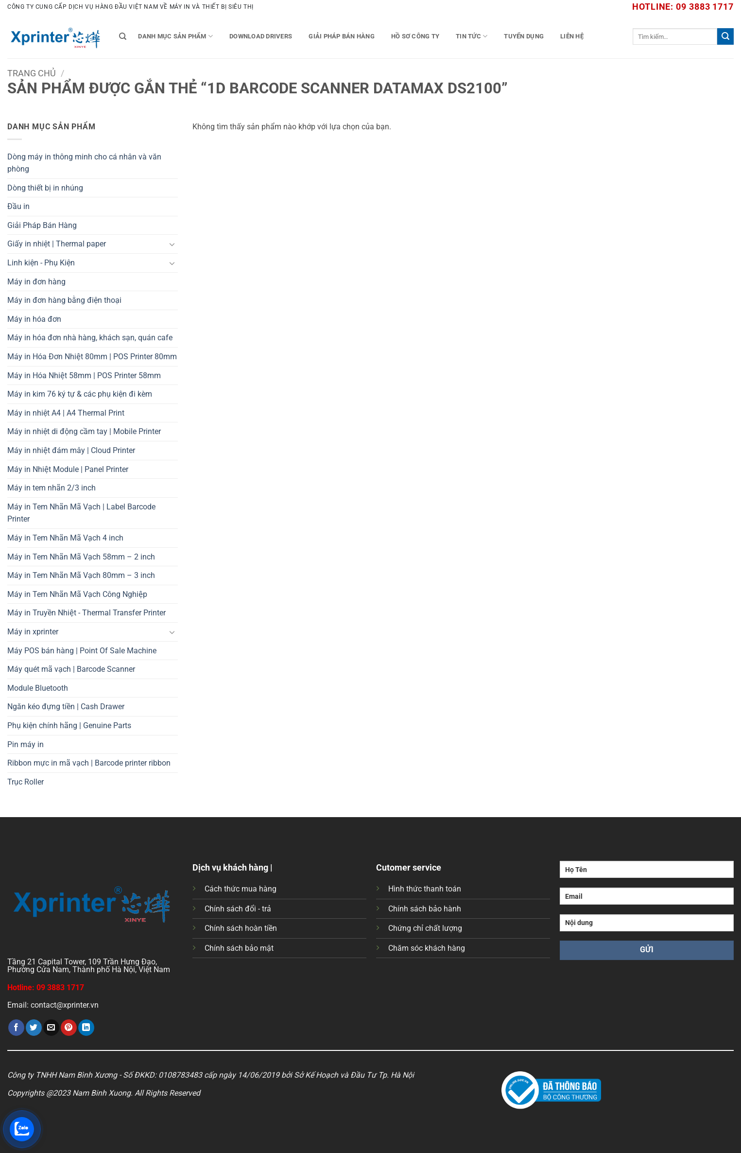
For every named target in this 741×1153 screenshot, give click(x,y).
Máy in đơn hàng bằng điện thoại (64, 300)
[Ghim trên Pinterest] (69, 1027)
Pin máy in (25, 744)
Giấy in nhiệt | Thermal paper (56, 243)
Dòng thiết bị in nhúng (45, 187)
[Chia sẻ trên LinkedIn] (86, 1027)
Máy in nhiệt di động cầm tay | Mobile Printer (84, 431)
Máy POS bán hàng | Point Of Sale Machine (81, 650)
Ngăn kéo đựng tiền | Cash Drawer (65, 706)
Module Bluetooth (37, 688)
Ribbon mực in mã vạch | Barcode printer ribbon (89, 763)
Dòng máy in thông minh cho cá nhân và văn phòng (84, 163)
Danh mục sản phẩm (175, 36)
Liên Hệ (572, 36)
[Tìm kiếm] (122, 36)
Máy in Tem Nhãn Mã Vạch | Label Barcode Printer (81, 513)
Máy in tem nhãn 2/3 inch (51, 487)
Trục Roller (25, 781)
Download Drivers (260, 36)
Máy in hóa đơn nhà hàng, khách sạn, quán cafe (89, 337)
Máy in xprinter (32, 631)
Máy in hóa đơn (34, 319)
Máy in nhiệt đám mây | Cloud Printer (71, 450)
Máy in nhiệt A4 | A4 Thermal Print (65, 413)
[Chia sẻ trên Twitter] (34, 1027)
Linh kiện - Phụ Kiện (41, 262)
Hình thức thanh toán (424, 888)
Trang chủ (31, 73)
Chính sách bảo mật (239, 948)
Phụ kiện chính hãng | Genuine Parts (69, 725)
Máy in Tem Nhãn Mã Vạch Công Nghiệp (77, 594)
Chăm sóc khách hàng (426, 948)
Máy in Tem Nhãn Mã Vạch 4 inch (65, 537)
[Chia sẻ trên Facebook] (16, 1027)
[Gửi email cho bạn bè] (51, 1027)
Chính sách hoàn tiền (241, 928)
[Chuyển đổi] (172, 244)
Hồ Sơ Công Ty (415, 36)
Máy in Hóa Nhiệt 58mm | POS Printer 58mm (84, 375)
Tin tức (471, 36)
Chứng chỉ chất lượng (425, 928)
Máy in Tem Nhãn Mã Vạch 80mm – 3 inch (81, 575)
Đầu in (18, 206)
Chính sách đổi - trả (238, 908)
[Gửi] (725, 36)
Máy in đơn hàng (36, 281)
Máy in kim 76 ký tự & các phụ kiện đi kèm (79, 394)
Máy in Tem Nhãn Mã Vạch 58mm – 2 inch (81, 556)
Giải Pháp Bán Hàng (342, 36)
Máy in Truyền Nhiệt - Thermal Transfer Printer (86, 612)
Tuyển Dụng (524, 36)
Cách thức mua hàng (240, 888)
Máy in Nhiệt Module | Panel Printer (67, 469)
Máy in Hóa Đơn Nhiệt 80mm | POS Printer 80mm (92, 356)
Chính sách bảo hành (424, 908)
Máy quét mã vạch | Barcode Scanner (71, 669)
